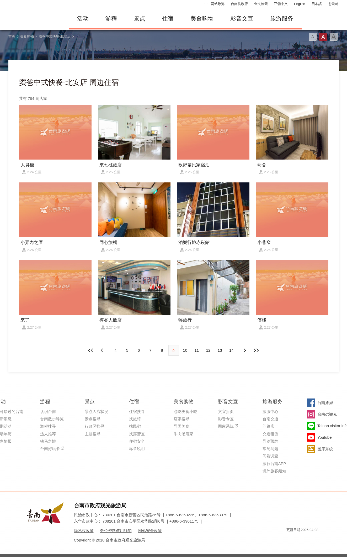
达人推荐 (48, 434)
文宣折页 (226, 411)
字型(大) (334, 37)
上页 (244, 350)
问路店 (268, 426)
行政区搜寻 (94, 426)
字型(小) (313, 37)
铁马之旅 (48, 441)
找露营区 (137, 434)
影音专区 (226, 419)
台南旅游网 (34, 19)
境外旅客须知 (274, 471)
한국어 (333, 4)
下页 (102, 350)
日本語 (317, 4)
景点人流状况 (96, 411)
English (299, 4)
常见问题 (270, 448)
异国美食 (181, 426)
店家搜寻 (181, 419)
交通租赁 (270, 434)
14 (231, 350)
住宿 (168, 18)
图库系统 (226, 426)
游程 (111, 18)
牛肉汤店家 (183, 434)
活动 (83, 18)
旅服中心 (270, 411)
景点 (139, 18)
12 (208, 350)
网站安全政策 (150, 530)
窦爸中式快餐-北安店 (55, 36)
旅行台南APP (274, 463)
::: (206, 4)
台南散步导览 (52, 419)
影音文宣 (241, 18)
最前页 (91, 350)
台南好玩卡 (50, 448)
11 (197, 350)
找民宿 (135, 426)
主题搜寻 (92, 434)
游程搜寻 (48, 426)
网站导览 (218, 4)
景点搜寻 (92, 419)
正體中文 (281, 4)
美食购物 (201, 18)
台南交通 (270, 419)
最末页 (256, 350)
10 (185, 350)
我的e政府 (290, 539)
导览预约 (270, 441)
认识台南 (48, 411)
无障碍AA (309, 539)
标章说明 (137, 448)
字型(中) (323, 37)
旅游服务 (281, 18)
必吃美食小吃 (185, 411)
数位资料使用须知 (116, 530)
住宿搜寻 (137, 411)
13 (220, 350)
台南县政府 (239, 4)
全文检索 (261, 4)
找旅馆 (135, 419)
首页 (11, 36)
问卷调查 (270, 456)
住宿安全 (137, 441)
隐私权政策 (84, 530)
